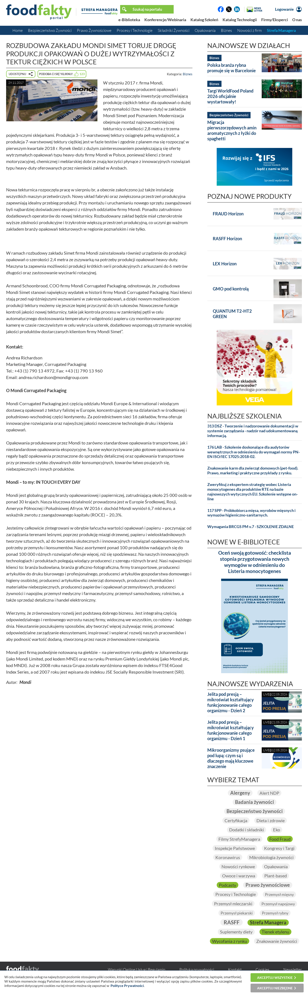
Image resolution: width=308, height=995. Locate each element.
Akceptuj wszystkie (275, 978)
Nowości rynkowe (238, 866)
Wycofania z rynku (229, 941)
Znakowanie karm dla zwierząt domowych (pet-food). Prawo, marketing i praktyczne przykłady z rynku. (252, 470)
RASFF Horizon (227, 238)
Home (17, 30)
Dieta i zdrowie (270, 820)
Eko (276, 829)
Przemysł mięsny (279, 894)
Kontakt (235, 969)
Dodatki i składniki (246, 829)
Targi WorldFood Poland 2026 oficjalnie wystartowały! (230, 96)
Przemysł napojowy (278, 903)
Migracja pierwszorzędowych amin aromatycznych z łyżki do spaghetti (231, 130)
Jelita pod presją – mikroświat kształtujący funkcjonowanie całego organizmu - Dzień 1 (230, 730)
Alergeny (240, 793)
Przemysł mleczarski (233, 903)
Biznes (226, 30)
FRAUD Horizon (228, 213)
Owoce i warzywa (238, 875)
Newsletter (292, 969)
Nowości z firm (249, 30)
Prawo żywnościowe (268, 885)
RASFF (231, 922)
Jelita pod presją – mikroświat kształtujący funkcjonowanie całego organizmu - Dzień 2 (230, 702)
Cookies (262, 969)
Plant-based (275, 875)
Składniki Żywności (173, 30)
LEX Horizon (225, 263)
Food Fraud (280, 839)
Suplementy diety (236, 931)
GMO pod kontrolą (231, 288)
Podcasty (227, 885)
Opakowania (205, 30)
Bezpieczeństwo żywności (255, 811)
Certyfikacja (236, 820)
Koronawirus (227, 857)
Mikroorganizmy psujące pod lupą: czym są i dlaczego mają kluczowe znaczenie (231, 758)
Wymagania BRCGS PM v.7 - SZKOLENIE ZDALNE (250, 526)
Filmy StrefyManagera (239, 839)
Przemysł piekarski (237, 913)
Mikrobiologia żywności (271, 857)
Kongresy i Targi (279, 848)
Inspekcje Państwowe (235, 848)
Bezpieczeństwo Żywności (50, 30)
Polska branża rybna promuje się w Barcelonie (231, 67)
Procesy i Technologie (134, 30)
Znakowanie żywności (276, 941)
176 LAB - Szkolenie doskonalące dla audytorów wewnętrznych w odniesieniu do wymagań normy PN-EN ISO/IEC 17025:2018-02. (253, 452)
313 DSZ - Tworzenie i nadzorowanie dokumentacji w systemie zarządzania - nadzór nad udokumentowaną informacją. (252, 431)
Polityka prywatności (196, 969)
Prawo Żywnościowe (94, 30)
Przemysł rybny (275, 913)
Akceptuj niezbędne (275, 988)
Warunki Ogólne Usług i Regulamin (136, 969)
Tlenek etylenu (275, 931)
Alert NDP (269, 793)
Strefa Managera (281, 30)
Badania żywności (254, 802)
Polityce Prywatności (127, 985)
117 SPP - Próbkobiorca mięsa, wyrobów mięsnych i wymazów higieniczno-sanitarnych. (251, 513)
